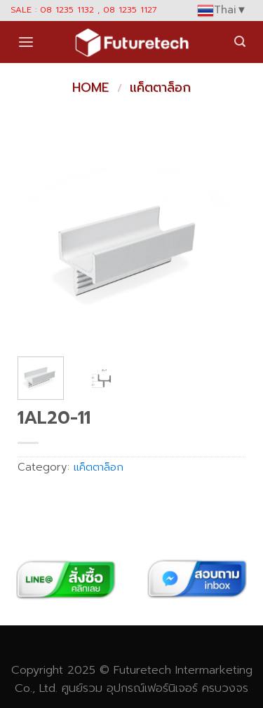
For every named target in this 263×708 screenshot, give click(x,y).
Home (90, 87)
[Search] (239, 41)
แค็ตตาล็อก (160, 87)
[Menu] (26, 42)
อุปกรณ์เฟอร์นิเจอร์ (152, 688)
